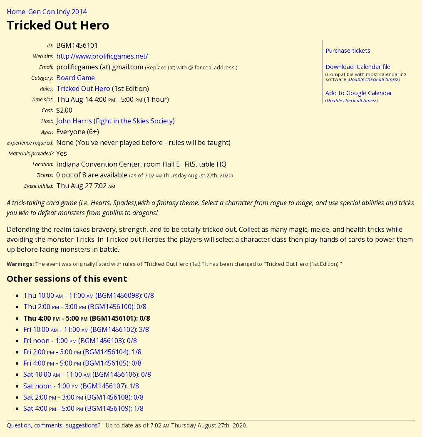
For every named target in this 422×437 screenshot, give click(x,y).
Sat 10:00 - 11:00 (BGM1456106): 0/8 (87, 374)
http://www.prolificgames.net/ (102, 56)
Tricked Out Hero (83, 88)
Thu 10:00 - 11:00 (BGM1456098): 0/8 (88, 295)
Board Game (75, 77)
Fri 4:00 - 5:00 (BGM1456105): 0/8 (82, 363)
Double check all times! (373, 79)
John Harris (74, 120)
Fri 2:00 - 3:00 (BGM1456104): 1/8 (82, 351)
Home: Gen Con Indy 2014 (47, 11)
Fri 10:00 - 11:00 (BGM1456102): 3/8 (86, 329)
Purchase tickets (347, 50)
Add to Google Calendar (358, 93)
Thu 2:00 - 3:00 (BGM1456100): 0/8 (84, 306)
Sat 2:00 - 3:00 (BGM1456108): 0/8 (83, 397)
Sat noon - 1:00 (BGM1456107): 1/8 (81, 385)
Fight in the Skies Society (134, 120)
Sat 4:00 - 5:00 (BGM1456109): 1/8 (83, 408)
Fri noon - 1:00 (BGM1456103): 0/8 (80, 340)
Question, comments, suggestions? (53, 425)
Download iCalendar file (357, 67)
